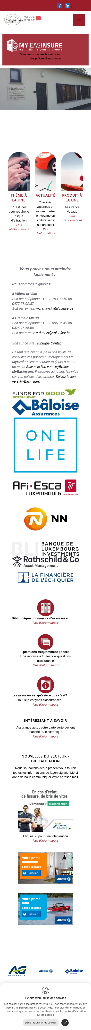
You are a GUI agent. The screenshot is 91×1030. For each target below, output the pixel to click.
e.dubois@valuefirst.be (53, 333)
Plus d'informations (19, 227)
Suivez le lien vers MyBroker (47, 367)
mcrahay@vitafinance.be (54, 308)
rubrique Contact (49, 343)
